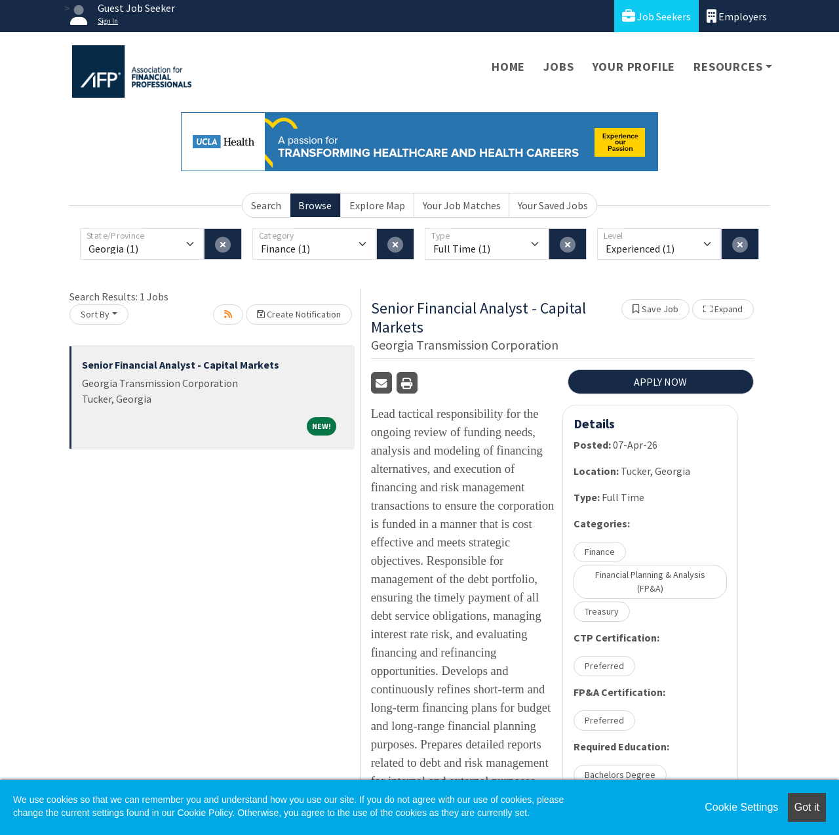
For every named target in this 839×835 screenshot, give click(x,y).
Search (266, 205)
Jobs (558, 66)
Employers (737, 16)
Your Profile (634, 66)
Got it (806, 807)
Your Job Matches (462, 205)
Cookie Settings (741, 807)
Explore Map (377, 205)
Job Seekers (656, 16)
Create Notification (299, 314)
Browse (315, 205)
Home (508, 66)
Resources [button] (727, 66)
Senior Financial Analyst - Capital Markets (180, 364)
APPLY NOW (660, 381)
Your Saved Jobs (553, 205)
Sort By (95, 314)
